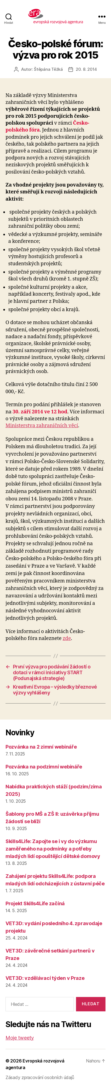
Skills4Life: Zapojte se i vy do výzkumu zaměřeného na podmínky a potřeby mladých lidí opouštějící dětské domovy (53, 848)
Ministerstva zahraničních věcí (42, 426)
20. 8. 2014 (86, 69)
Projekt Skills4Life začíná (35, 903)
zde (67, 638)
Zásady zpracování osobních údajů (40, 1077)
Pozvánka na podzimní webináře (44, 767)
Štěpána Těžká (48, 69)
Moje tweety (20, 1038)
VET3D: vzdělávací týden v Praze (45, 978)
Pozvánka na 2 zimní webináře (41, 747)
